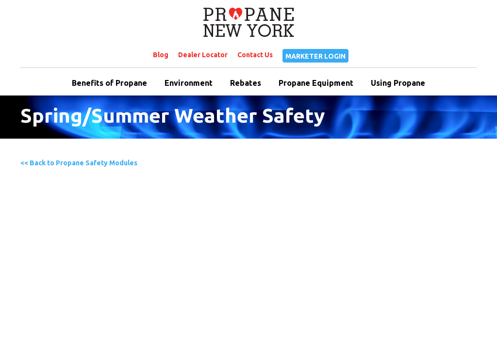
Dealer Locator (203, 55)
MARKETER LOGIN (315, 56)
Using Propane (398, 83)
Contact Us (255, 55)
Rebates (245, 83)
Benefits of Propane (109, 83)
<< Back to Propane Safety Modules (78, 163)
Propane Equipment (316, 83)
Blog (160, 55)
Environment (189, 83)
